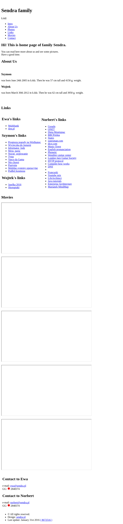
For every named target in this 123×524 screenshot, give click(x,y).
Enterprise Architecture (60, 184)
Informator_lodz (16, 148)
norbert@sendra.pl (19, 502)
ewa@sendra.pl (18, 485)
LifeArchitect (55, 178)
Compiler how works (59, 163)
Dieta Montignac (56, 132)
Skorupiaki (13, 187)
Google (51, 126)
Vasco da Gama (16, 159)
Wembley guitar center (59, 155)
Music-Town (54, 146)
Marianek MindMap (58, 186)
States (51, 138)
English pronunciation (59, 149)
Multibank (13, 125)
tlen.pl (11, 128)
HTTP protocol (55, 161)
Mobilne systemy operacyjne (23, 168)
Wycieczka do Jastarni (19, 145)
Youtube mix (54, 175)
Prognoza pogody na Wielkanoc (24, 142)
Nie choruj (13, 162)
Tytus (11, 156)
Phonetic (52, 152)
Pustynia (12, 165)
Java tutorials (55, 181)
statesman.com (55, 140)
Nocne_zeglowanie (18, 153)
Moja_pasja (14, 150)
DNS (50, 166)
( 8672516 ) (46, 520)
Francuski (53, 172)
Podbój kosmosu (16, 171)
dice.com (52, 143)
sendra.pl (21, 517)
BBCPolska (54, 135)
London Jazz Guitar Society (62, 158)
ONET (51, 129)
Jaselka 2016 (14, 184)
